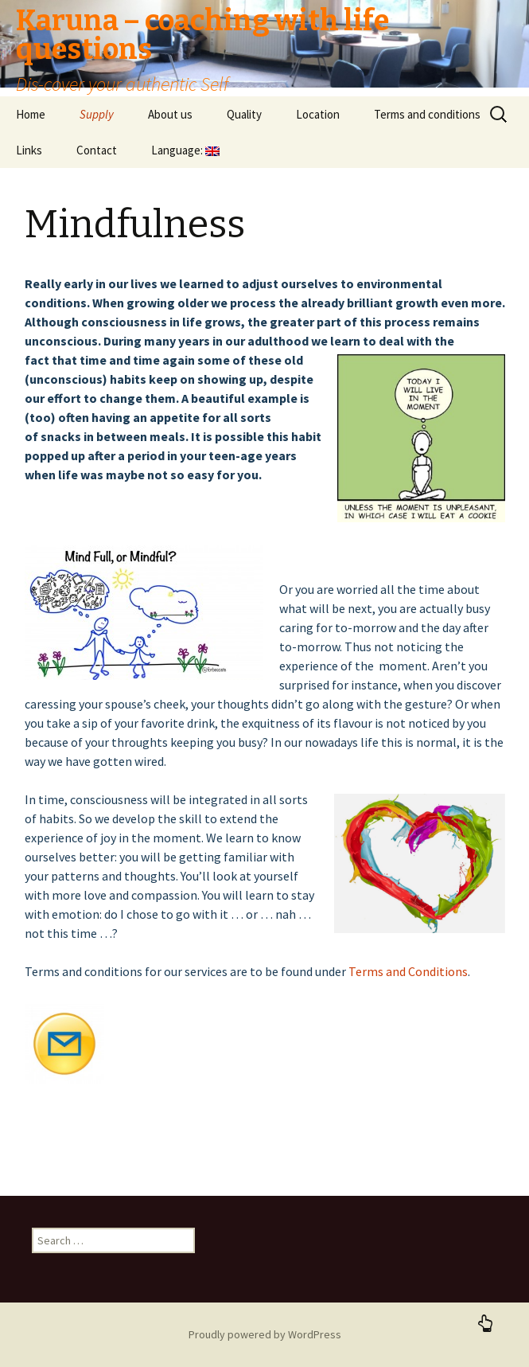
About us (170, 114)
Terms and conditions (427, 114)
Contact (96, 150)
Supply (97, 114)
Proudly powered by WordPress (265, 1334)
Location (318, 114)
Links (29, 150)
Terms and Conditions (408, 971)
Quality (244, 114)
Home (30, 114)
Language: (185, 150)
